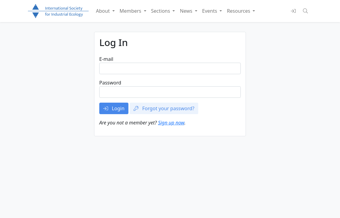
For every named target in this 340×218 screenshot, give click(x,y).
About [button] (103, 11)
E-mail (106, 59)
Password (110, 82)
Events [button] (210, 11)
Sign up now (171, 122)
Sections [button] (161, 11)
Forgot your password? (164, 108)
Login (113, 108)
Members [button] (131, 11)
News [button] (186, 11)
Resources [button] (239, 11)
